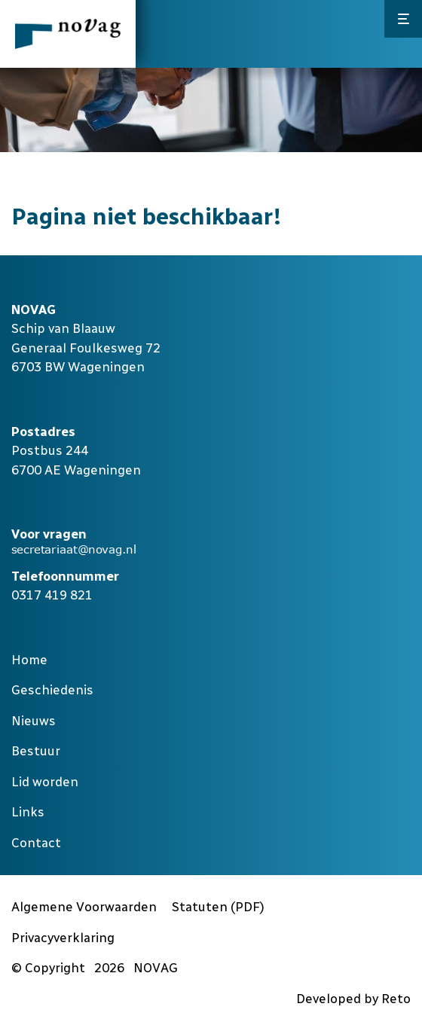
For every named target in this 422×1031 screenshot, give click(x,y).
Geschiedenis (52, 689)
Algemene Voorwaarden (84, 906)
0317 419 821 (52, 594)
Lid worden (44, 781)
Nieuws (33, 720)
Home (29, 659)
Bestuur (35, 750)
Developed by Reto (353, 998)
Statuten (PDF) (218, 906)
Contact (36, 842)
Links (27, 811)
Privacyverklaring (63, 937)
